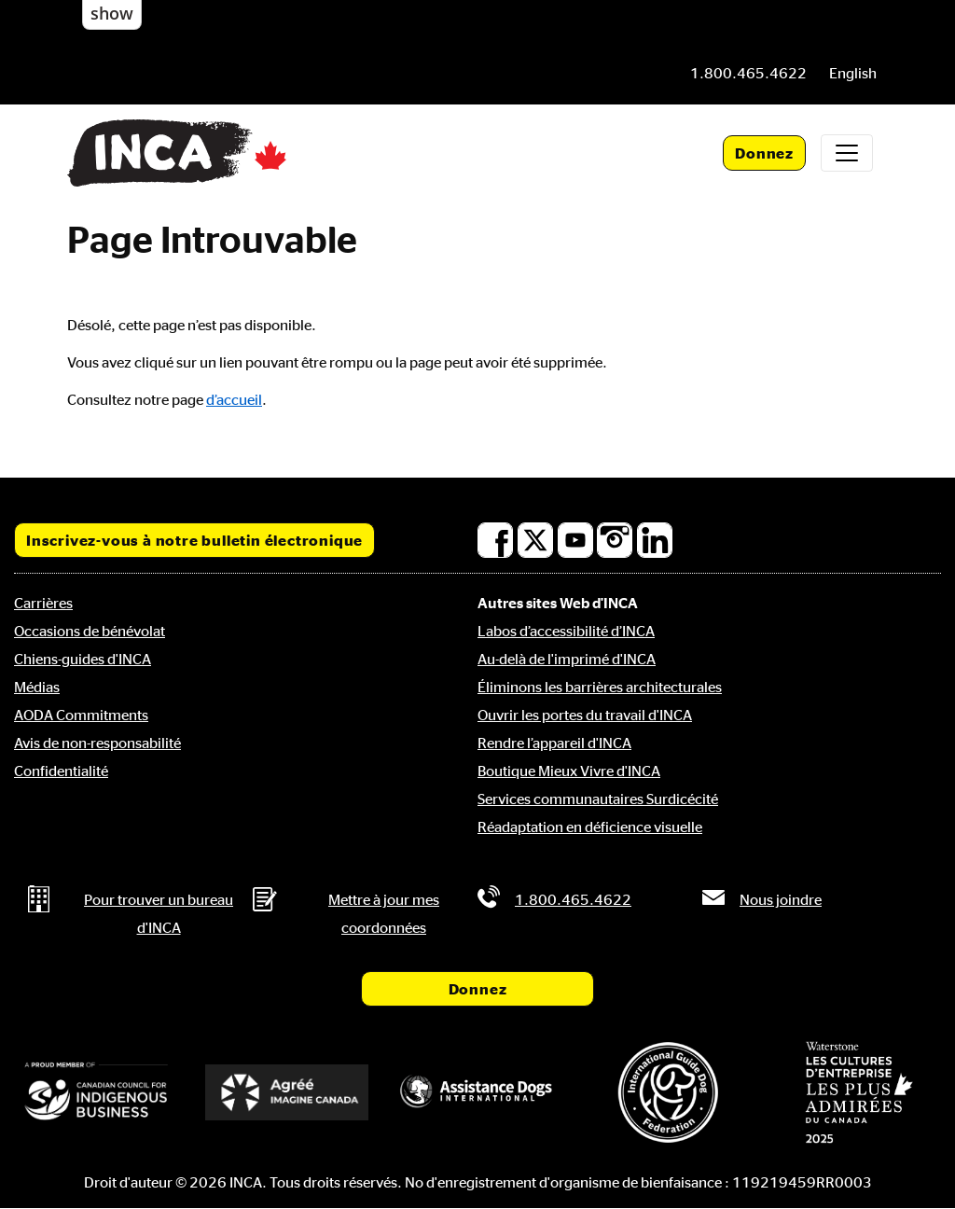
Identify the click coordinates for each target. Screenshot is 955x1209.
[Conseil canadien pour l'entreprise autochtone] (96, 1092)
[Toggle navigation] (847, 153)
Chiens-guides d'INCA (82, 658)
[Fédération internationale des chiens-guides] (668, 1091)
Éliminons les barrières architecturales (600, 686)
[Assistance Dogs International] (477, 1092)
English (853, 72)
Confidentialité (61, 770)
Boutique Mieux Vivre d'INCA (569, 770)
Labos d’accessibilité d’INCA (566, 630)
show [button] (111, 13)
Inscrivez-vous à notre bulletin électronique (194, 540)
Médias (37, 686)
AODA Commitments (81, 714)
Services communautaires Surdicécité (598, 798)
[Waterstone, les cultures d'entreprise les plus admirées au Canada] (859, 1092)
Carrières (43, 602)
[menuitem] (853, 73)
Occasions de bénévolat (89, 630)
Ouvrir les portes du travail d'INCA (585, 714)
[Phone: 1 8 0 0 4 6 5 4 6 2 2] (748, 73)
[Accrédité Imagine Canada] (286, 1092)
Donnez (764, 153)
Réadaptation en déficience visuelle (590, 826)
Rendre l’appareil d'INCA (554, 742)
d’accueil (234, 399)
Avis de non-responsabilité (97, 742)
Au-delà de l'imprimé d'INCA (567, 658)
